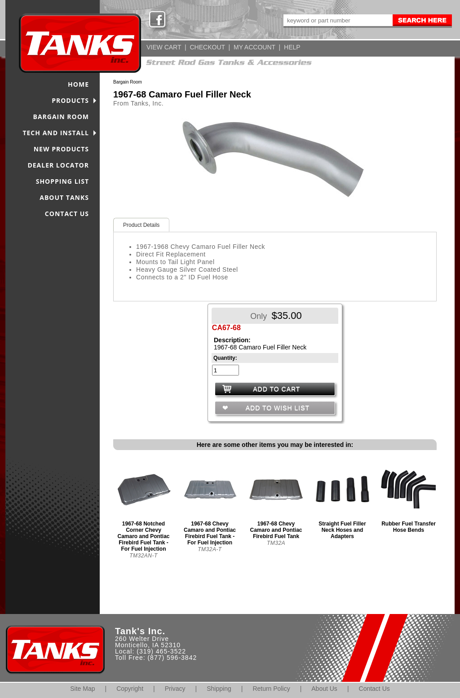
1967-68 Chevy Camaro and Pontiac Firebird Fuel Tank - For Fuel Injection (210, 533)
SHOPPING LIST (62, 181)
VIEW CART (163, 47)
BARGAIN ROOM (61, 116)
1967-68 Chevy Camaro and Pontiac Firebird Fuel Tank (276, 530)
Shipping (219, 688)
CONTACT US (67, 213)
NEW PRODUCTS (61, 149)
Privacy (175, 688)
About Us (324, 688)
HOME (78, 84)
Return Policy (271, 688)
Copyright (129, 688)
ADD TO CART (276, 389)
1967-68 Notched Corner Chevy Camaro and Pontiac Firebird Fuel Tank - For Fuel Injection (143, 536)
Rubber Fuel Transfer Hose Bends (408, 527)
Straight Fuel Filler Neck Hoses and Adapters (342, 530)
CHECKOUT (207, 47)
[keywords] (337, 20)
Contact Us (374, 688)
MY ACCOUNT (254, 47)
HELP (292, 47)
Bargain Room (127, 82)
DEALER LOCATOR (58, 165)
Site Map (82, 688)
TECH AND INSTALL (55, 132)
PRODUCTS (70, 100)
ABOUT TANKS (64, 197)
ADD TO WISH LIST (277, 407)
